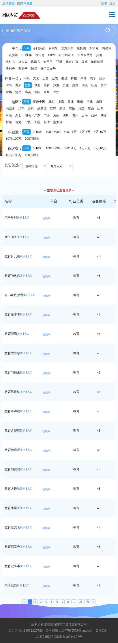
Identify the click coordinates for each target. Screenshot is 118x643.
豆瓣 (59, 62)
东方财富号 (66, 55)
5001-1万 (70, 132)
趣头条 (23, 62)
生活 (56, 92)
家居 (47, 92)
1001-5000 (53, 132)
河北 (89, 101)
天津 (70, 101)
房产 (104, 85)
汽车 (93, 78)
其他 (99, 55)
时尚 (9, 85)
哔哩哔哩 (97, 62)
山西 (99, 101)
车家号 (23, 68)
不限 (26, 48)
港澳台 (57, 122)
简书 (34, 68)
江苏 (53, 108)
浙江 (62, 108)
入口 (27, 217)
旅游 (56, 85)
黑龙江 (42, 108)
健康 (18, 85)
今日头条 (39, 48)
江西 (91, 108)
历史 (45, 78)
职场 (9, 92)
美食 (47, 85)
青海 (18, 122)
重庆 (80, 101)
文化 (36, 78)
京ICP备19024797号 (68, 636)
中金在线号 (85, 55)
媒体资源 (8, 3)
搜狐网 (81, 48)
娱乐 (102, 78)
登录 (104, 3)
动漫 (85, 85)
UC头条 (26, 55)
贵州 (75, 115)
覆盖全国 (39, 101)
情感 (18, 92)
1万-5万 (85, 132)
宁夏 (28, 122)
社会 (94, 85)
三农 (55, 78)
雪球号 (10, 68)
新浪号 (94, 48)
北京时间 (72, 62)
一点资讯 (12, 55)
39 (80, 601)
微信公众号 (48, 68)
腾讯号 (40, 55)
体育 (83, 78)
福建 (81, 108)
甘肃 (9, 122)
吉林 (31, 108)
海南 (56, 115)
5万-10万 (100, 132)
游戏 (75, 85)
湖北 (18, 115)
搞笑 (28, 92)
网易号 (106, 48)
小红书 (10, 62)
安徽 (72, 108)
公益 (66, 85)
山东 (100, 108)
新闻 (37, 92)
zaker (51, 55)
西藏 (94, 115)
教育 (28, 85)
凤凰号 (35, 62)
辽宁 (21, 108)
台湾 (47, 122)
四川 (66, 115)
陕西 (104, 115)
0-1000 (38, 132)
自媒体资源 (24, 3)
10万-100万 (14, 138)
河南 (9, 115)
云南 (85, 115)
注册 (112, 3)
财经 (64, 78)
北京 (52, 101)
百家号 (53, 48)
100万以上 (32, 138)
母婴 (37, 85)
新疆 (37, 122)
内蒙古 (10, 108)
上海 (61, 101)
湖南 (28, 115)
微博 (84, 62)
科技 (74, 78)
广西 (47, 115)
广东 (37, 115)
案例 (19, 217)
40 (87, 601)
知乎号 (48, 62)
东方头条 (67, 48)
